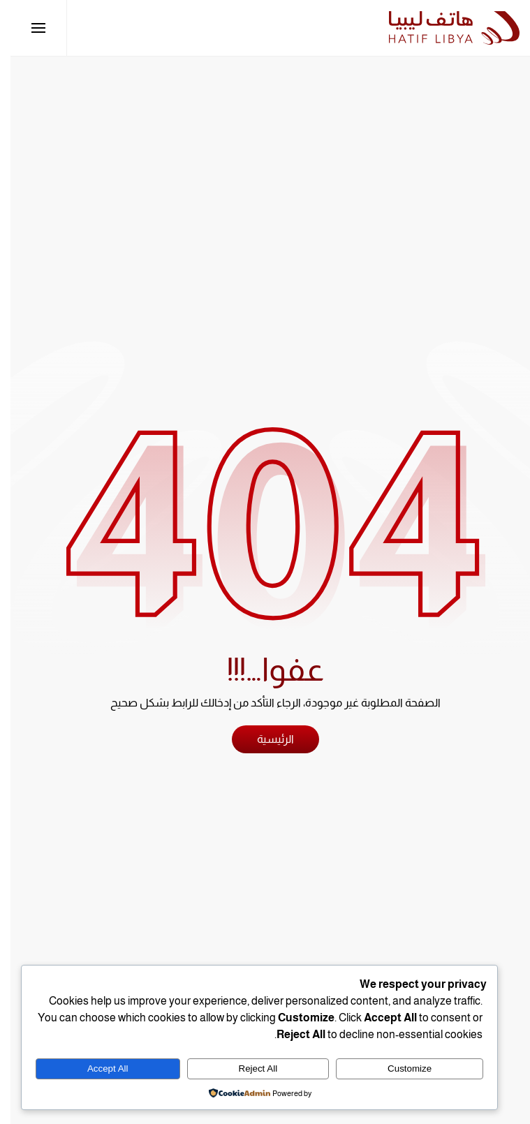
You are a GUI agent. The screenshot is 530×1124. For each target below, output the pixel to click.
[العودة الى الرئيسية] (443, 28)
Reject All (247, 1068)
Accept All (97, 1068)
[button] (28, 28)
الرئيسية (265, 739)
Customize (399, 1068)
